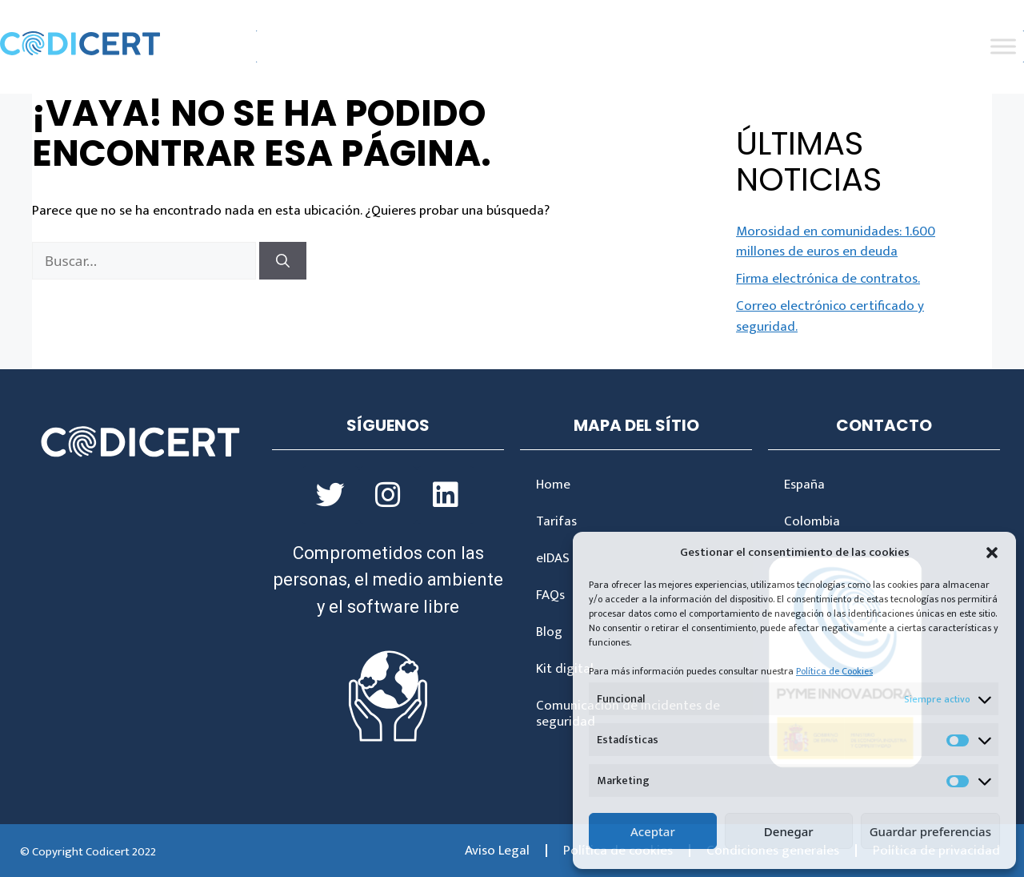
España (804, 484)
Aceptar (652, 831)
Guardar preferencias (930, 831)
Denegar (789, 831)
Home (553, 484)
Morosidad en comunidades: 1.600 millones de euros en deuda (835, 242)
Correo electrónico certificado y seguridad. (830, 316)
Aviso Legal (497, 850)
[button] (992, 553)
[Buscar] (282, 261)
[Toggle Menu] (1003, 46)
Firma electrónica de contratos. (828, 279)
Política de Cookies (834, 671)
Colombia (812, 521)
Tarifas (556, 521)
